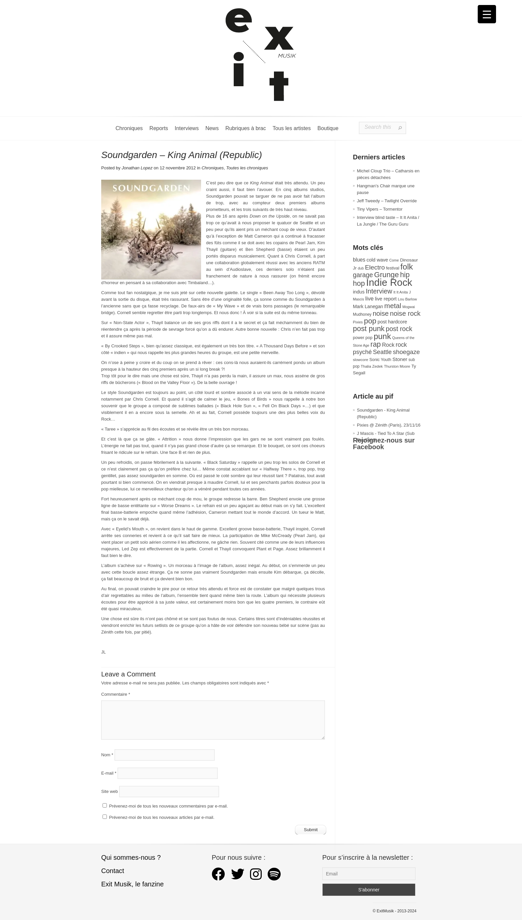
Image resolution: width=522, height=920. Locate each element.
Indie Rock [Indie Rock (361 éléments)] (389, 282)
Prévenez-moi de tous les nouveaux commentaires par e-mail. (168, 806)
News (212, 128)
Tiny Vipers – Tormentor (379, 209)
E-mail (109, 773)
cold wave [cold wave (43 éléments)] (377, 260)
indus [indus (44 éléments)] (359, 291)
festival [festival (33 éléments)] (392, 268)
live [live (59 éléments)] (369, 298)
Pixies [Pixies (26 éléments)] (358, 322)
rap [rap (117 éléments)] (376, 344)
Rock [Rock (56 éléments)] (388, 345)
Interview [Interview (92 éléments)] (379, 291)
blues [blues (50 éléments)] (359, 260)
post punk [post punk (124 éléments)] (369, 328)
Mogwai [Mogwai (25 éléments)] (408, 307)
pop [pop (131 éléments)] (370, 321)
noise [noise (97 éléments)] (381, 313)
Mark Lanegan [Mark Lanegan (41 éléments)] (368, 306)
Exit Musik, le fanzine (132, 884)
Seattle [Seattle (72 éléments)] (382, 352)
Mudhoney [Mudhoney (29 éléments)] (362, 314)
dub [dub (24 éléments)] (361, 268)
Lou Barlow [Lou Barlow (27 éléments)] (407, 299)
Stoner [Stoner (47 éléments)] (399, 359)
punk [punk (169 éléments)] (382, 336)
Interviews (187, 128)
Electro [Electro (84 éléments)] (375, 267)
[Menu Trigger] (487, 14)
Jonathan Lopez (137, 167)
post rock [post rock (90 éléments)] (399, 328)
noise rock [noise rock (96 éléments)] (405, 313)
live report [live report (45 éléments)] (385, 298)
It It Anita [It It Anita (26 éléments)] (400, 292)
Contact (112, 870)
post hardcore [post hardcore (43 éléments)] (392, 321)
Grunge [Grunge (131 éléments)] (386, 275)
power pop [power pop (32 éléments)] (363, 337)
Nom (107, 754)
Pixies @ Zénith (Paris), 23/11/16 (388, 425)
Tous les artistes (292, 128)
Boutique (327, 128)
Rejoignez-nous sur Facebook (384, 444)
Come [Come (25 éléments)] (394, 260)
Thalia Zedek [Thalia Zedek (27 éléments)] (372, 366)
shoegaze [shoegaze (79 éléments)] (406, 351)
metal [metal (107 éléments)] (392, 305)
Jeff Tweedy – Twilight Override (387, 200)
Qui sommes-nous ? (131, 857)
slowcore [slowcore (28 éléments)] (360, 359)
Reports (158, 128)
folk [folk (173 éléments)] (406, 266)
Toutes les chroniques (247, 167)
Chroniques (129, 128)
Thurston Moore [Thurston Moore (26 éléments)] (397, 366)
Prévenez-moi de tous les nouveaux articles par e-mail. (161, 817)
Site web (109, 791)
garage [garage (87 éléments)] (363, 274)
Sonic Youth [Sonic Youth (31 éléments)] (381, 359)
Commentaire (115, 694)
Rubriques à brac (245, 128)
